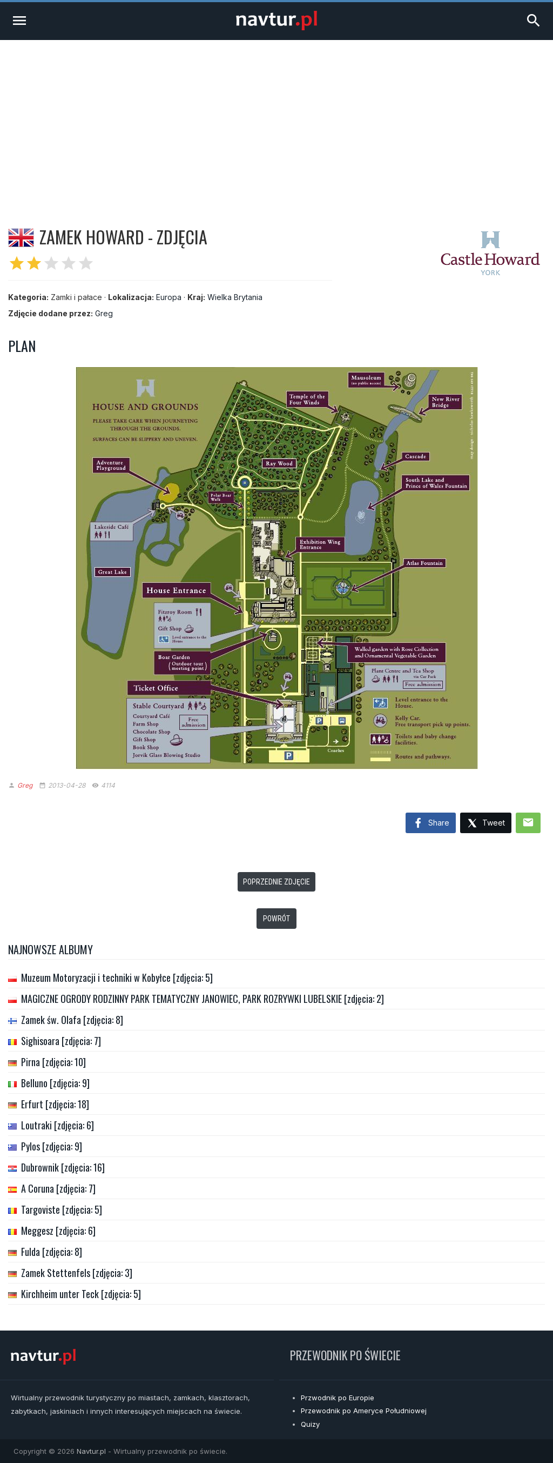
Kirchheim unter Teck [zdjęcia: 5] (81, 1294)
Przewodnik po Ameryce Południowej (364, 1410)
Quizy (310, 1424)
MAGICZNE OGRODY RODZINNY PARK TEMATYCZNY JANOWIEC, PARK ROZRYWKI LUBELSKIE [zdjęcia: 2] (202, 999)
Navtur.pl (91, 1451)
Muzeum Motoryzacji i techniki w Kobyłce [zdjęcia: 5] (117, 977)
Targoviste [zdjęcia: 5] (61, 1209)
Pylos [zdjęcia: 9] (51, 1146)
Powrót (276, 918)
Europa (168, 297)
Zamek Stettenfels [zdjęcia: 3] (76, 1273)
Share (430, 823)
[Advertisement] (276, 121)
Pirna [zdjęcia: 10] (53, 1062)
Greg (104, 313)
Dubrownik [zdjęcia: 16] (63, 1167)
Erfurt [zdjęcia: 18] (55, 1104)
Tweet (486, 823)
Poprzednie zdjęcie (276, 881)
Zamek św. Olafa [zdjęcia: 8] (72, 1020)
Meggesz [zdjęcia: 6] (58, 1230)
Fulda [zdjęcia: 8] (51, 1252)
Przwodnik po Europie (337, 1397)
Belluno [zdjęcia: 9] (55, 1083)
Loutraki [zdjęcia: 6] (57, 1125)
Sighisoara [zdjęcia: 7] (61, 1041)
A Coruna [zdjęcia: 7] (58, 1188)
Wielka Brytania (234, 297)
